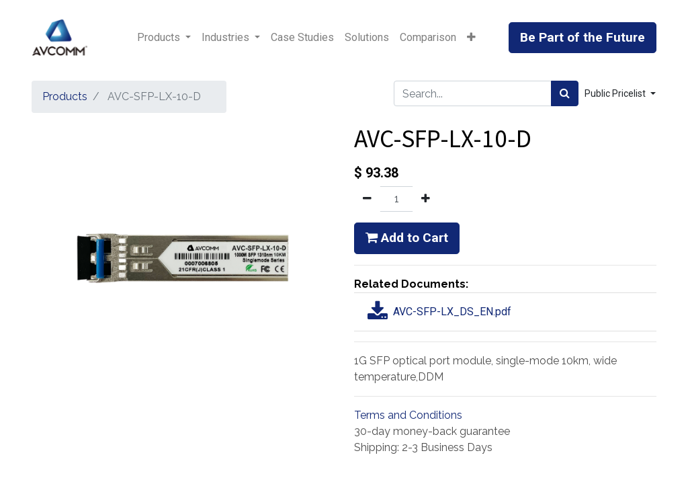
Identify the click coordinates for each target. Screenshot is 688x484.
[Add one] (426, 199)
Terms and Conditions (408, 415)
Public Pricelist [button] (616, 93)
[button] (471, 37)
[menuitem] (302, 37)
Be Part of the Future (582, 37)
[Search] (564, 93)
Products (64, 96)
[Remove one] (367, 199)
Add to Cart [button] (407, 237)
